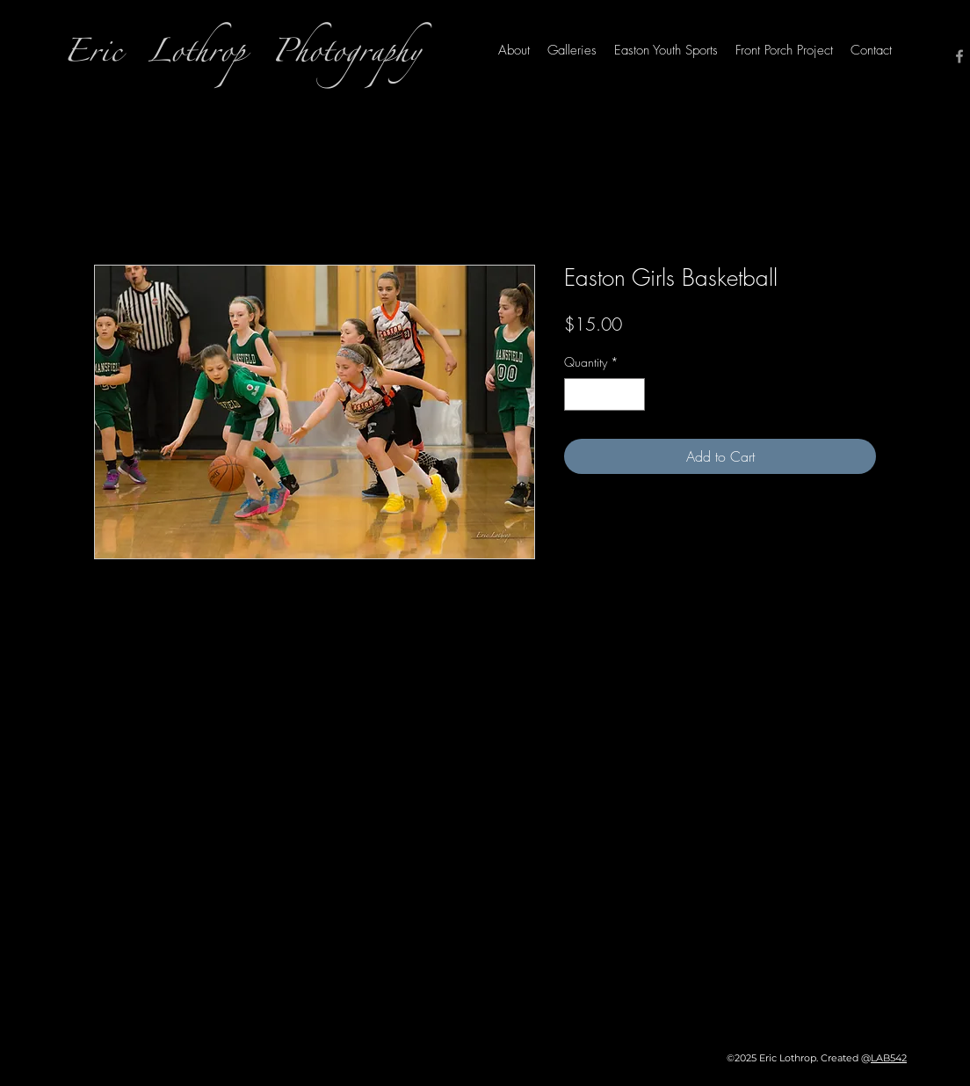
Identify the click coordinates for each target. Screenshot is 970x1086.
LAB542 (889, 1058)
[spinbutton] (604, 394)
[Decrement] (578, 394)
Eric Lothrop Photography (242, 56)
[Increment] (631, 394)
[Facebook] (959, 56)
